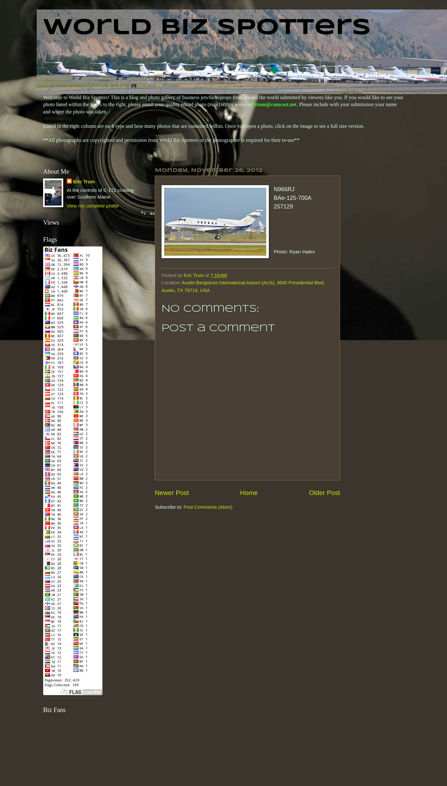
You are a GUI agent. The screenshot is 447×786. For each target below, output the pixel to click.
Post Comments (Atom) (208, 507)
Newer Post (172, 492)
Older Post (324, 492)
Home (249, 492)
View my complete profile (93, 205)
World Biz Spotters (207, 28)
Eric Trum (84, 181)
